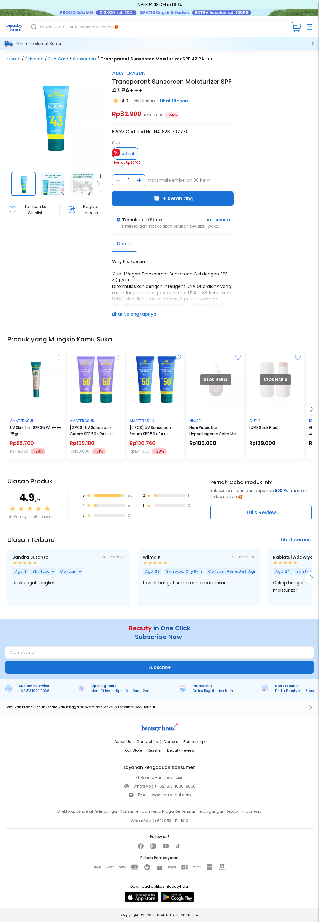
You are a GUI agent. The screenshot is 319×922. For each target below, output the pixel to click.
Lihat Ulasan (174, 101)
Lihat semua (216, 220)
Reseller (154, 750)
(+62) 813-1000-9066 (175, 786)
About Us (122, 741)
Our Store (133, 750)
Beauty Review (180, 750)
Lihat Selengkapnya (134, 314)
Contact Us (147, 741)
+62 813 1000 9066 (34, 691)
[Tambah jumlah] (139, 180)
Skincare (34, 59)
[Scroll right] (98, 184)
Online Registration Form (213, 691)
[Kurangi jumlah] (118, 180)
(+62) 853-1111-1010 (170, 820)
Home (14, 59)
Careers (170, 741)
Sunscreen (84, 59)
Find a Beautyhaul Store (294, 691)
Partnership (194, 741)
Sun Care (58, 59)
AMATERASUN (128, 73)
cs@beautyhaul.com (170, 794)
